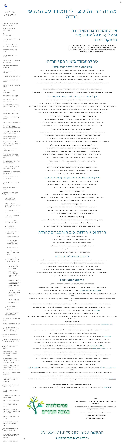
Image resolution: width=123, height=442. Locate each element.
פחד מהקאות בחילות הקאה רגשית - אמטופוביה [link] (11, 149)
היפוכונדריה (96, 310)
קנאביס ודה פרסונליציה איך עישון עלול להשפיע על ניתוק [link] (11, 105)
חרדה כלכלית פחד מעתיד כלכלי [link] (10, 55)
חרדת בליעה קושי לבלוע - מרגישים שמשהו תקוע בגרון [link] (11, 45)
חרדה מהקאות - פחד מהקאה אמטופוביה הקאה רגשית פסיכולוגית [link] (11, 379)
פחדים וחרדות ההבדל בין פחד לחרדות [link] (12, 216)
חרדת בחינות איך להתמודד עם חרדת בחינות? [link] (11, 385)
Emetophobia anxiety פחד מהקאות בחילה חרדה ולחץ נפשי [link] (11, 155)
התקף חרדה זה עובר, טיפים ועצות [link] (13, 232)
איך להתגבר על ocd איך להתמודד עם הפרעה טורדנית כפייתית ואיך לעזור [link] (11, 360)
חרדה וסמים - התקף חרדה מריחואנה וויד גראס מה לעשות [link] (10, 346)
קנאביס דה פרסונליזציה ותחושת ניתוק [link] (10, 100)
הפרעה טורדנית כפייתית (107, 324)
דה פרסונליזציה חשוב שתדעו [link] (11, 113)
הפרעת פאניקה (106, 336)
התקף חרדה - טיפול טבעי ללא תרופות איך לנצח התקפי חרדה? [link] (13, 241)
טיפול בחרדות (107, 387)
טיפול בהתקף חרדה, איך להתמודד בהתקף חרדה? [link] (13, 252)
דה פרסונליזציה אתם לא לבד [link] (11, 110)
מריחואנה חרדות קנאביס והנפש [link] (10, 80)
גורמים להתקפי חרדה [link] (13, 237)
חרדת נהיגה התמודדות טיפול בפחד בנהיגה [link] (11, 396)
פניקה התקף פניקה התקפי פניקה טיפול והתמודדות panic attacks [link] (14, 293)
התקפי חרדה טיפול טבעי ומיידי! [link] (10, 188)
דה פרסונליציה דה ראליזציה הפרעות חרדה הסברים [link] (11, 137)
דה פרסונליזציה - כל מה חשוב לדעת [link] (11, 118)
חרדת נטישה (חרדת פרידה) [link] (11, 400)
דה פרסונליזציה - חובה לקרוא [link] (11, 122)
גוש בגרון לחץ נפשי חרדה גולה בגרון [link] (11, 319)
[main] (72, 13)
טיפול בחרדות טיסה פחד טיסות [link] (10, 405)
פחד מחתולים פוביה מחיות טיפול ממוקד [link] (10, 177)
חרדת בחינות (112, 379)
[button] (121, 2)
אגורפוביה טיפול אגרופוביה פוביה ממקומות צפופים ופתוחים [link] (11, 435)
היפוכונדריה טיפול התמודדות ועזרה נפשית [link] (11, 61)
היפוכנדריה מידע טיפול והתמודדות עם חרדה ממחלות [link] (11, 126)
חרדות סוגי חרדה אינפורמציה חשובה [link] (10, 198)
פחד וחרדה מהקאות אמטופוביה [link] (9, 91)
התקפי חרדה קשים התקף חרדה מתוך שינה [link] (10, 193)
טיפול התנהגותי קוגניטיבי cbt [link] (11, 323)
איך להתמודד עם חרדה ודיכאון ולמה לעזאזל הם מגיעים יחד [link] (10, 353)
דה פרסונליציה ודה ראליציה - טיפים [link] (11, 40)
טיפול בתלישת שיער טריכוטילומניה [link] (9, 29)
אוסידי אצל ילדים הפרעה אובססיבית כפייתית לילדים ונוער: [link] (10, 423)
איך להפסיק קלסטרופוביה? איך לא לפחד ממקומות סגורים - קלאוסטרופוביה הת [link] (11, 367)
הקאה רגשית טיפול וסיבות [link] (10, 96)
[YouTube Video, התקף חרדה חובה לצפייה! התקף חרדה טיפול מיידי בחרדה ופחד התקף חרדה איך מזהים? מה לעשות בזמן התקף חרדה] (45, 37)
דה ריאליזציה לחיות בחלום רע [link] (11, 76)
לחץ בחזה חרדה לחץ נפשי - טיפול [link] (11, 183)
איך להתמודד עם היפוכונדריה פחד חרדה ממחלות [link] (11, 161)
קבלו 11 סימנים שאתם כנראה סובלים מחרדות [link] (11, 221)
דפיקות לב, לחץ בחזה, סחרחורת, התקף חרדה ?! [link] (13, 266)
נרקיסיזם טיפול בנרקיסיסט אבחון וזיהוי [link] (11, 66)
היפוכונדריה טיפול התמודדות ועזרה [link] (11, 86)
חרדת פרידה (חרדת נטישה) (97, 345)
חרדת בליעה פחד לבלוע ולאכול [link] (10, 50)
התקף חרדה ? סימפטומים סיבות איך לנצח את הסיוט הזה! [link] (14, 274)
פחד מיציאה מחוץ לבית (99, 348)
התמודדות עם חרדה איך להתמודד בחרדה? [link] (12, 313)
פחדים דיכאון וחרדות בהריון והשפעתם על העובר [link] (12, 211)
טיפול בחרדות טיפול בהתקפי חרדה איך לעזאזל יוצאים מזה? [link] (12, 205)
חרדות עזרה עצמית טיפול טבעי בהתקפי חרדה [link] (12, 307)
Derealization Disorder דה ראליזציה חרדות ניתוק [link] (11, 167)
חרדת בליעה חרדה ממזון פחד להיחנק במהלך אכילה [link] (11, 132)
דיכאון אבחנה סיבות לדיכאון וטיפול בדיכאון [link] (11, 335)
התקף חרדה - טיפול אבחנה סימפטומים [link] (10, 227)
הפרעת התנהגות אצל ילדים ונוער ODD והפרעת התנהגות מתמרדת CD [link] (11, 411)
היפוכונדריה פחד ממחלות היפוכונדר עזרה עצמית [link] (10, 429)
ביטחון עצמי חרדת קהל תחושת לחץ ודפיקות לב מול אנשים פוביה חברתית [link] (11, 328)
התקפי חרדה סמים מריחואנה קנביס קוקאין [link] (11, 172)
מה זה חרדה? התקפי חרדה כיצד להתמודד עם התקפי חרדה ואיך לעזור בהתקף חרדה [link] (14, 283)
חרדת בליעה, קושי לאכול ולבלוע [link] (10, 391)
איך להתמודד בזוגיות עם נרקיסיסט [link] (10, 71)
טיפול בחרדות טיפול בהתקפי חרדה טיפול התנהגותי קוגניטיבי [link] (14, 300)
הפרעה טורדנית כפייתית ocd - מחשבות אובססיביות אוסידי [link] (11, 340)
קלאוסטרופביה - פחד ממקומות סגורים (90, 290)
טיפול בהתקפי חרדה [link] (12, 247)
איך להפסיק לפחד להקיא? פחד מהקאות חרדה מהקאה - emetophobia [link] (11, 143)
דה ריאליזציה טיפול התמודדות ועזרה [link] (8, 34)
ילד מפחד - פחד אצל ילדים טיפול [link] (11, 417)
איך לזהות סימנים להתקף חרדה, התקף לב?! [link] (10, 24)
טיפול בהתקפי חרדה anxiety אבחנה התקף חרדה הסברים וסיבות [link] (13, 259)
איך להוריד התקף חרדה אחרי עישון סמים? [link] (11, 373)
